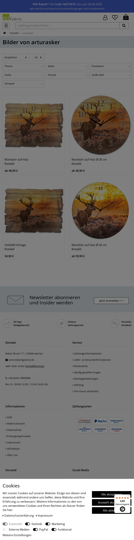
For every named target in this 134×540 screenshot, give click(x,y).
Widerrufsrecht (15, 423)
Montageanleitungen (85, 378)
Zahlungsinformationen (87, 353)
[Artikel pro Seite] (39, 57)
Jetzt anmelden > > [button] (111, 301)
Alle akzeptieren (111, 494)
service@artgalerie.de (21, 359)
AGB (8, 417)
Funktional (65, 529)
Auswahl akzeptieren (111, 502)
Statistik (36, 524)
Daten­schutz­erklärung (19, 515)
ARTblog (78, 385)
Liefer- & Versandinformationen (91, 359)
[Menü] (128, 496)
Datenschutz (13, 430)
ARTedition (12, 448)
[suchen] (124, 25)
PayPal (43, 529)
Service (77, 343)
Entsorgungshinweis (18, 436)
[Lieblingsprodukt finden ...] (67, 25)
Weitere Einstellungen (17, 535)
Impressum (12, 442)
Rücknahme (80, 366)
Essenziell (15, 524)
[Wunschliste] (114, 17)
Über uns (11, 455)
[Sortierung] (16, 57)
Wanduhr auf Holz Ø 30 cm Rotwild (89, 162)
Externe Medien (19, 529)
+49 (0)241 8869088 (19, 378)
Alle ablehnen (112, 510)
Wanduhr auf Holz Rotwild (16, 162)
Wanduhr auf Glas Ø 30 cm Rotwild (89, 247)
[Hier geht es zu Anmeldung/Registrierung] (105, 17)
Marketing (58, 524)
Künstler (14, 33)
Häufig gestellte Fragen (86, 372)
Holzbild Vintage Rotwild (15, 247)
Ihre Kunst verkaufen (85, 391)
